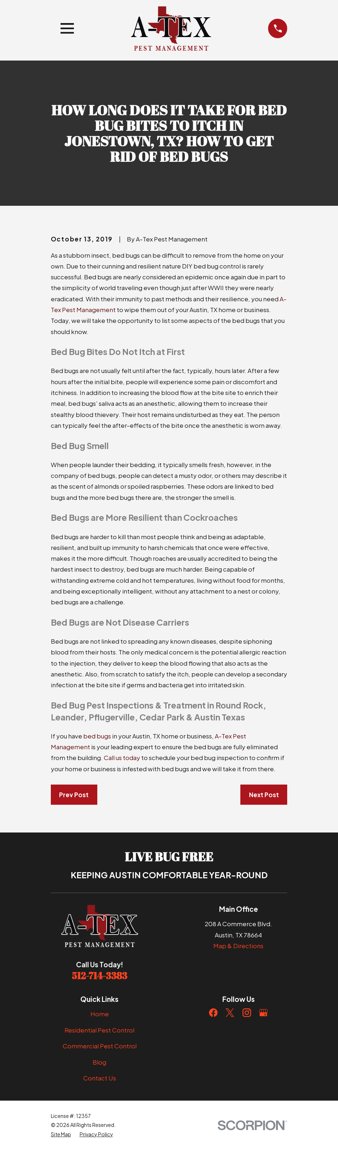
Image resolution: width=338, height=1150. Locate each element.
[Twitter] (230, 1012)
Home (99, 1014)
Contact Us (99, 1078)
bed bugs (97, 736)
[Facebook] (213, 1012)
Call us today (122, 758)
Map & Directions (238, 946)
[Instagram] (247, 1012)
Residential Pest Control (99, 1030)
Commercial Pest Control (100, 1046)
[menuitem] (61, 1134)
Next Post (264, 795)
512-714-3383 (99, 975)
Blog (99, 1062)
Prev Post (74, 795)
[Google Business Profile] (263, 1012)
